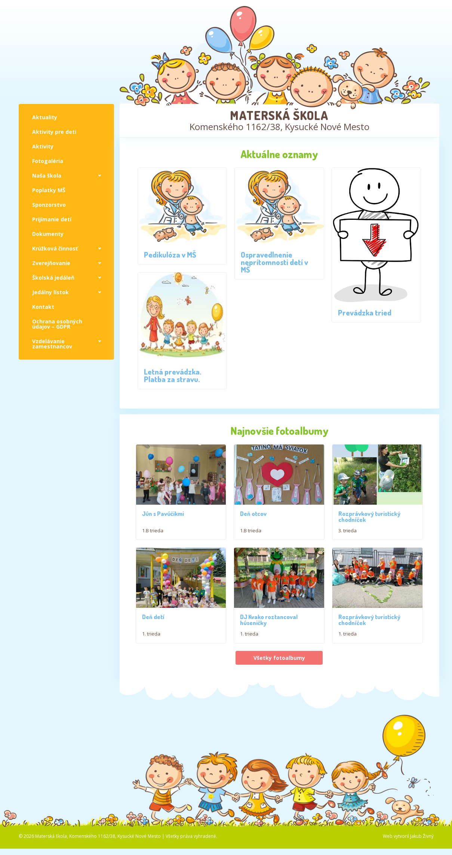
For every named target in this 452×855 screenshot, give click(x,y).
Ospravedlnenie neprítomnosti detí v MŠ (274, 262)
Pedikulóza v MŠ (170, 254)
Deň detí (153, 618)
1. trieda (151, 635)
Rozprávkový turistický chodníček (369, 516)
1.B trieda (152, 530)
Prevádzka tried (364, 312)
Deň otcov (253, 513)
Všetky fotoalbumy (279, 659)
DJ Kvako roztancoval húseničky (269, 621)
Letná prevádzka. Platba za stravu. (173, 375)
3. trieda (347, 530)
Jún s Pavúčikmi (163, 513)
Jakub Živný (422, 838)
